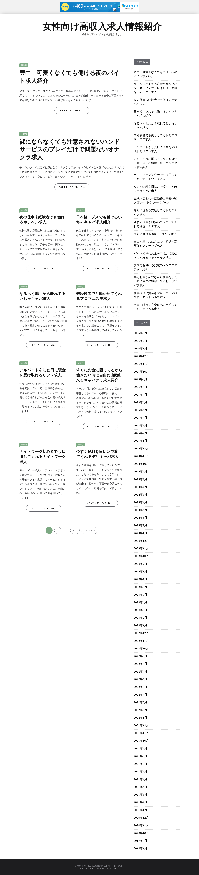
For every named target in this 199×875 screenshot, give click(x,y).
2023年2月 (140, 618)
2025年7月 (140, 394)
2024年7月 (140, 487)
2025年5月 (140, 410)
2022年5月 (140, 687)
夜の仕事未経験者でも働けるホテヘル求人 (42, 220)
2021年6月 (140, 771)
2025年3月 (140, 425)
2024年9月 (140, 471)
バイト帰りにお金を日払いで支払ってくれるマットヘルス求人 (155, 255)
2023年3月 (140, 610)
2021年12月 (141, 725)
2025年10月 (141, 371)
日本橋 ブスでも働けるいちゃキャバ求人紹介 (99, 220)
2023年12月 (141, 541)
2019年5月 (140, 848)
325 (75, 530)
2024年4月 (140, 510)
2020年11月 (141, 825)
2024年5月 (140, 502)
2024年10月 (141, 464)
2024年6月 (140, 494)
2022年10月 (141, 648)
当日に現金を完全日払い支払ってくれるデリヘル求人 (155, 307)
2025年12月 (141, 356)
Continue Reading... (72, 110)
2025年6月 (140, 402)
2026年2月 (140, 341)
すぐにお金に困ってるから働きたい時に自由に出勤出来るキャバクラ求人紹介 (99, 375)
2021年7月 (140, 764)
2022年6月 (140, 679)
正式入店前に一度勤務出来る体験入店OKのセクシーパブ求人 (155, 200)
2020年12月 (141, 817)
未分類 (24, 65)
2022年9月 (140, 656)
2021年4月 (140, 787)
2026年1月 (140, 348)
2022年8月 (140, 664)
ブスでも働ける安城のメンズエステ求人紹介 (155, 267)
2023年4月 (140, 602)
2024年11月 (141, 456)
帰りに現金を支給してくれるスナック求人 (155, 212)
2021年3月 (140, 794)
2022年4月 (140, 694)
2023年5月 (140, 594)
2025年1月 (140, 441)
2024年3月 (140, 517)
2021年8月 (140, 756)
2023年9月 (140, 564)
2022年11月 (141, 641)
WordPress (115, 868)
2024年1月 (140, 533)
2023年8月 (140, 571)
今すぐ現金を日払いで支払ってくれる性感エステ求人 (155, 224)
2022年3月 (140, 702)
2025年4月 (140, 417)
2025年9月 (140, 379)
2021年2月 (140, 802)
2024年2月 (140, 525)
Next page (89, 530)
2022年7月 (140, 671)
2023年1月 (140, 625)
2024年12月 (141, 448)
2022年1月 (140, 717)
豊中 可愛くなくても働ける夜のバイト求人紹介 (69, 77)
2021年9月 (140, 748)
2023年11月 (141, 548)
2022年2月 (140, 710)
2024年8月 (140, 479)
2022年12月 (141, 633)
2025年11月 (141, 364)
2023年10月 (141, 556)
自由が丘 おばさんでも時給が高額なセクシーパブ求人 (155, 244)
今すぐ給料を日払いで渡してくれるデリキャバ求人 (99, 454)
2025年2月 (140, 433)
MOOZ (92, 868)
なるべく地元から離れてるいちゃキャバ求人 (42, 296)
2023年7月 (140, 579)
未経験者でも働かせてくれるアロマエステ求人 (99, 296)
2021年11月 (141, 733)
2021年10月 (141, 741)
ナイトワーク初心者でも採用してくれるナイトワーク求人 (42, 457)
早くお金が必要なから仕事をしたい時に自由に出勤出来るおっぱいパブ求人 (155, 281)
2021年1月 (140, 810)
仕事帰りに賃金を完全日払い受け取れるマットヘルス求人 (155, 295)
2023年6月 (140, 587)
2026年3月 (140, 333)
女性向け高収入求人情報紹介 (102, 26)
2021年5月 (140, 779)
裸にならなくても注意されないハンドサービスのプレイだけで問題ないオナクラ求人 (69, 150)
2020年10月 (141, 833)
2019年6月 (140, 841)
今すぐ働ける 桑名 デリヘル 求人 (155, 234)
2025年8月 (140, 387)
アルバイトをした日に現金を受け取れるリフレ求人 (42, 373)
